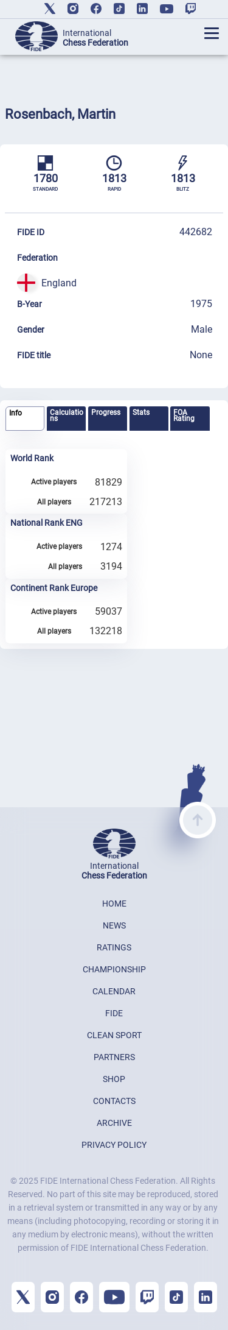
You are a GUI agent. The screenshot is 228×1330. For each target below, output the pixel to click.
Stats (141, 412)
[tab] (24, 418)
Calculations (66, 415)
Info (15, 413)
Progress (105, 412)
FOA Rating (184, 415)
